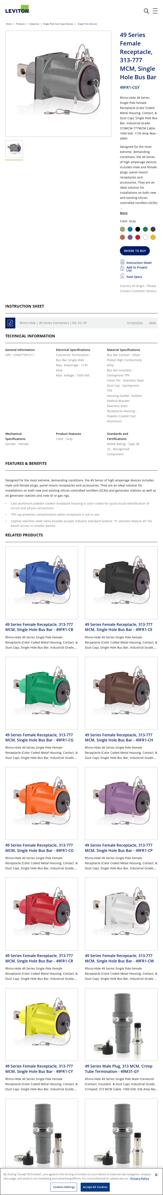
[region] (81, 1181)
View (152, 323)
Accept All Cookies (95, 1187)
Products (20, 23)
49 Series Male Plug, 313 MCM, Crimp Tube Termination (118, 1068)
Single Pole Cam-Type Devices (58, 23)
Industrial (34, 23)
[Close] (156, 1174)
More (124, 213)
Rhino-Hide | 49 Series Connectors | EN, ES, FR (53, 323)
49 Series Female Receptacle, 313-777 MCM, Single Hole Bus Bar (39, 627)
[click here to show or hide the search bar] (146, 11)
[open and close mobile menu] (155, 10)
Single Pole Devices (87, 23)
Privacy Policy (139, 1178)
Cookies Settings (64, 1187)
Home (9, 23)
